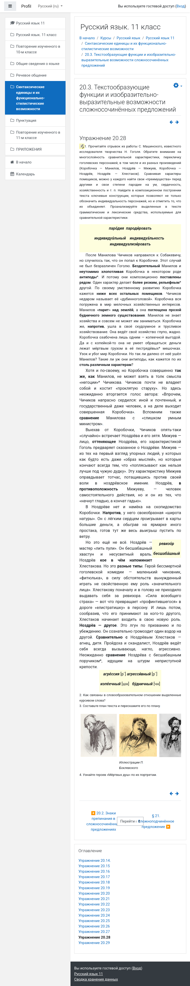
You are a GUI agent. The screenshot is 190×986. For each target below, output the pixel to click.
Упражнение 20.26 (94, 926)
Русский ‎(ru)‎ (49, 6)
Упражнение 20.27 (94, 931)
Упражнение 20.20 (94, 893)
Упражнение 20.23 (94, 910)
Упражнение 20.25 (94, 921)
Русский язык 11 (160, 38)
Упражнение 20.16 (94, 871)
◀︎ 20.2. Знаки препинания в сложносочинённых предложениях (103, 821)
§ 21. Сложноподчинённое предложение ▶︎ (156, 821)
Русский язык (129, 38)
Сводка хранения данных (96, 979)
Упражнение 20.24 (94, 915)
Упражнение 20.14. (94, 860)
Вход (181, 6)
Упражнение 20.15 (94, 866)
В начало (87, 38)
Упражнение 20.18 (94, 882)
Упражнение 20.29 (94, 943)
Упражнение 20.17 (94, 877)
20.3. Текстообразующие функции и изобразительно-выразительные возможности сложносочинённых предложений (128, 60)
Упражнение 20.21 (94, 899)
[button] (177, 85)
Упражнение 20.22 (94, 904)
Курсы (105, 38)
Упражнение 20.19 (94, 888)
